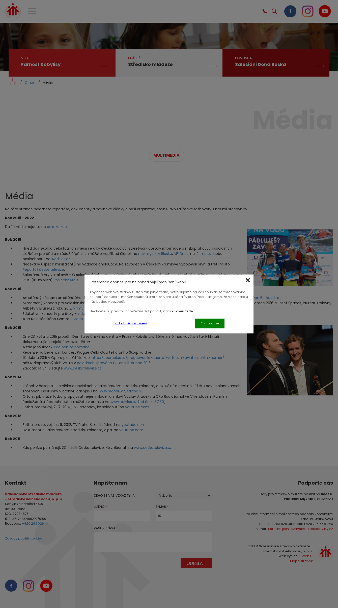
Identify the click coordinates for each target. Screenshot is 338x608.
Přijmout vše (209, 323)
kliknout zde (182, 311)
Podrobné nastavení (130, 323)
